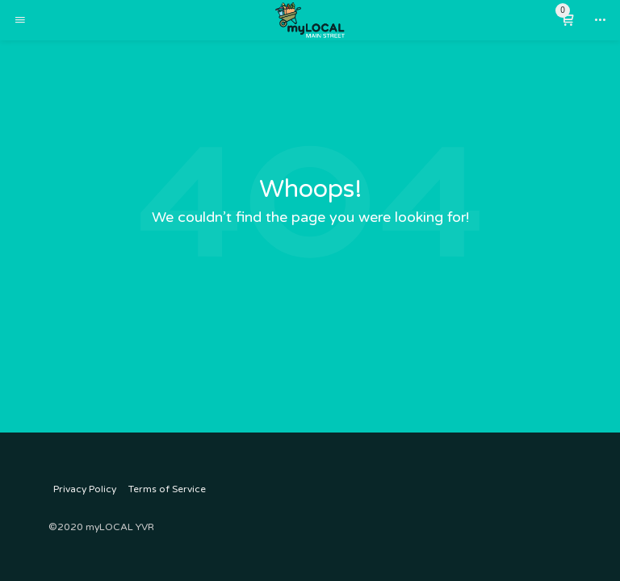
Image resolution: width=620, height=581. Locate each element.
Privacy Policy (84, 489)
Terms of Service (167, 489)
